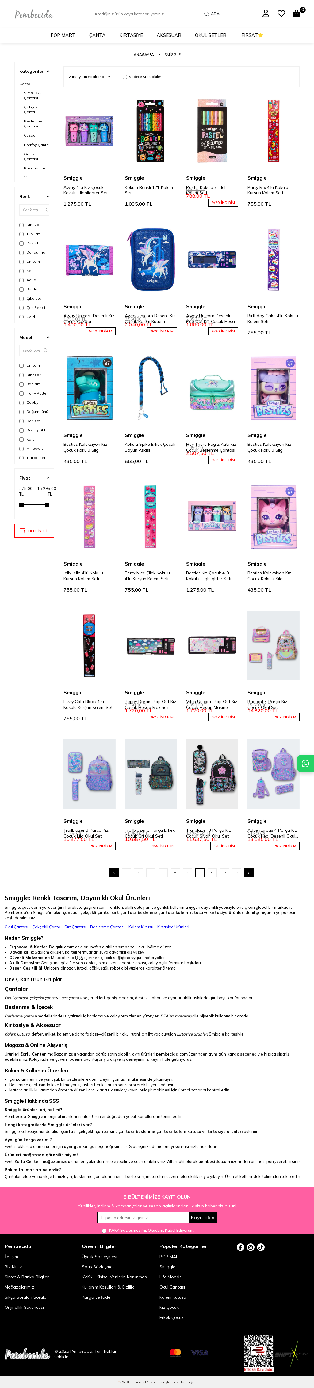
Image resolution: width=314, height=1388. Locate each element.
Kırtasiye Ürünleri (173, 926)
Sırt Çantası (75, 926)
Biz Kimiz (13, 1266)
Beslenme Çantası (33, 123)
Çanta (97, 35)
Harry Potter (33, 393)
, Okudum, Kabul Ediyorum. (148, 1230)
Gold (27, 316)
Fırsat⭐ (252, 35)
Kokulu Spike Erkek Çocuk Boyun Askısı (150, 447)
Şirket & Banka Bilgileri (27, 1277)
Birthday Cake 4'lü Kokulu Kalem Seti (272, 318)
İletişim (11, 1256)
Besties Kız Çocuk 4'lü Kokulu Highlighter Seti (208, 575)
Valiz (28, 177)
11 (212, 872)
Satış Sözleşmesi (99, 1266)
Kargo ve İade (96, 1297)
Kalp (27, 439)
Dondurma (32, 252)
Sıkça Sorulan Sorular (26, 1297)
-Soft (124, 1382)
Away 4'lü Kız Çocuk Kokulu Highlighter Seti (86, 190)
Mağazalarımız (19, 1287)
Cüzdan (31, 135)
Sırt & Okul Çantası (33, 95)
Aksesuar (169, 35)
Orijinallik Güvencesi (24, 1307)
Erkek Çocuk (171, 1317)
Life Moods (170, 1277)
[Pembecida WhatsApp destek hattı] (305, 763)
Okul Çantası (16, 926)
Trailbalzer (32, 457)
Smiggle (73, 178)
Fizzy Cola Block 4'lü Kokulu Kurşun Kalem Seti (88, 704)
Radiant (29, 384)
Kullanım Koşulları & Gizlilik (108, 1287)
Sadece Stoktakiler (142, 76)
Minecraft (31, 448)
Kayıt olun (202, 1217)
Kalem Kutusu (140, 926)
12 (224, 872)
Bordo (28, 289)
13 (236, 872)
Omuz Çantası (31, 156)
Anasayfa (144, 54)
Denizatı (30, 420)
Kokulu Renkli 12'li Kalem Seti (149, 190)
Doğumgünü (33, 411)
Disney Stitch (34, 430)
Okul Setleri (211, 35)
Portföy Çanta (36, 144)
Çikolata (30, 298)
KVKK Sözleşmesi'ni (127, 1230)
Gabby (28, 402)
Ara (212, 14)
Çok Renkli (32, 307)
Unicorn (29, 261)
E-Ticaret (138, 1382)
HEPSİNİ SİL (34, 531)
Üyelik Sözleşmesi (99, 1256)
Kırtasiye (131, 35)
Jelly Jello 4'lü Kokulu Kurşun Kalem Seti (83, 575)
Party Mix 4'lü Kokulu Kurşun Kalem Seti (267, 190)
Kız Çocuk (169, 1307)
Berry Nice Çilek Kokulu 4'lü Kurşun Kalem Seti (147, 575)
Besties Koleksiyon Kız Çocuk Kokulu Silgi (85, 447)
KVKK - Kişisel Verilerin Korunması (115, 1277)
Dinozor (29, 224)
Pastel (28, 243)
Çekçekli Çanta (31, 109)
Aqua (27, 280)
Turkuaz (29, 233)
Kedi (27, 270)
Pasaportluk (35, 168)
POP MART (63, 35)
